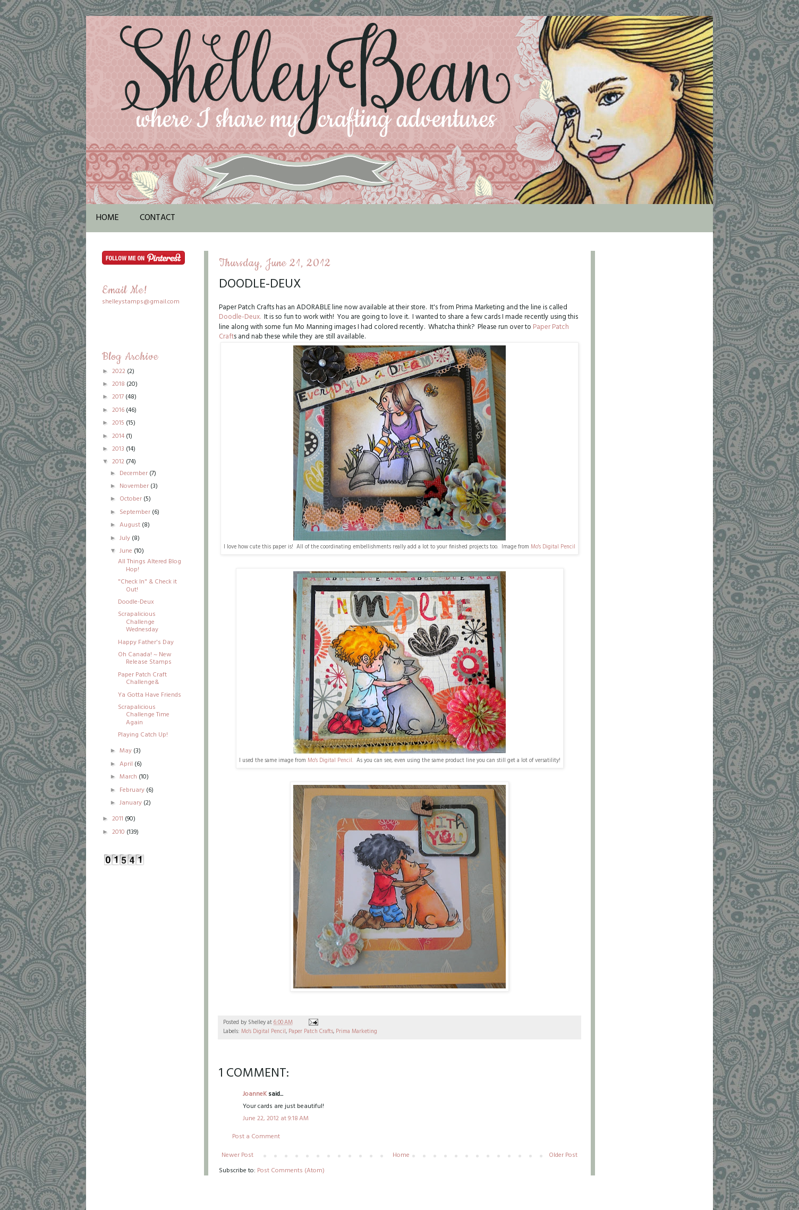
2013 (119, 449)
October (131, 499)
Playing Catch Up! (143, 735)
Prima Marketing (356, 1031)
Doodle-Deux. (240, 317)
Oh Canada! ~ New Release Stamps (145, 658)
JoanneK (255, 1094)
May (126, 751)
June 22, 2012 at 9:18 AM (276, 1118)
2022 (119, 371)
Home (107, 218)
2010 (119, 832)
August (131, 525)
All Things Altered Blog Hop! (149, 565)
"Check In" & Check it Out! (147, 586)
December (134, 473)
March (129, 777)
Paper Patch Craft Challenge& (142, 679)
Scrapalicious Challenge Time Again (143, 715)
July (126, 538)
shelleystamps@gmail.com (141, 302)
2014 (119, 436)
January (131, 803)
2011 (118, 819)
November (135, 486)
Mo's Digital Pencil (553, 547)
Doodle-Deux (136, 602)
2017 (118, 397)
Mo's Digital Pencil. (329, 760)
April (127, 764)
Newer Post (237, 1155)
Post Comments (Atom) (291, 1170)
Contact (157, 218)
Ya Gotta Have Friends (149, 695)
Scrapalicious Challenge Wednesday (138, 622)
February (133, 790)
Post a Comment (256, 1136)
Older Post (563, 1155)
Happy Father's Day (146, 642)
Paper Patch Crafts (310, 1031)
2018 (119, 384)
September (136, 512)
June (127, 551)
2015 (119, 423)
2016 (119, 410)
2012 (119, 461)
